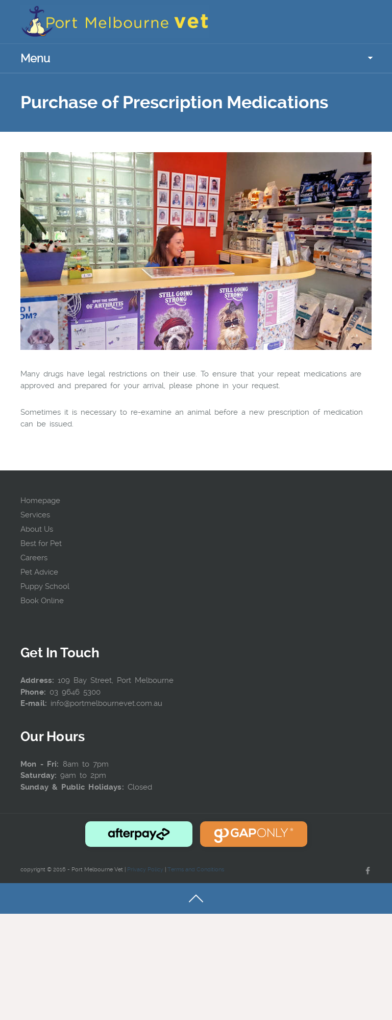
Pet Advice (39, 572)
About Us (36, 529)
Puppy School (44, 586)
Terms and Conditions (195, 869)
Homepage (40, 500)
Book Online (42, 600)
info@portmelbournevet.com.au (106, 703)
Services (35, 514)
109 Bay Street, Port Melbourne (116, 680)
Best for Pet (41, 543)
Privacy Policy (145, 869)
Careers (33, 557)
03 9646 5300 (75, 692)
